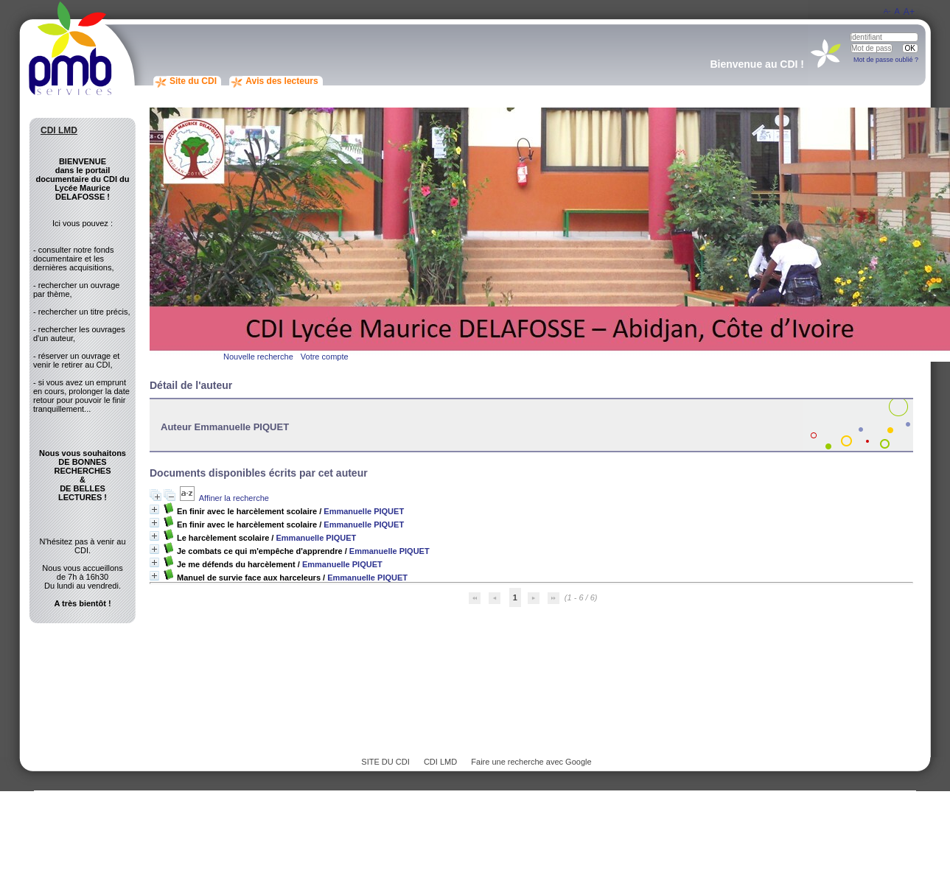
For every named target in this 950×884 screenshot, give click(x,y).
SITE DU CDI (385, 761)
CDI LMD (440, 761)
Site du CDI (193, 81)
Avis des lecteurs (281, 81)
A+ (909, 12)
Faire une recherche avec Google (531, 761)
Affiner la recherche (234, 498)
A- (887, 11)
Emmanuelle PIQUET (364, 511)
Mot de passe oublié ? (885, 59)
